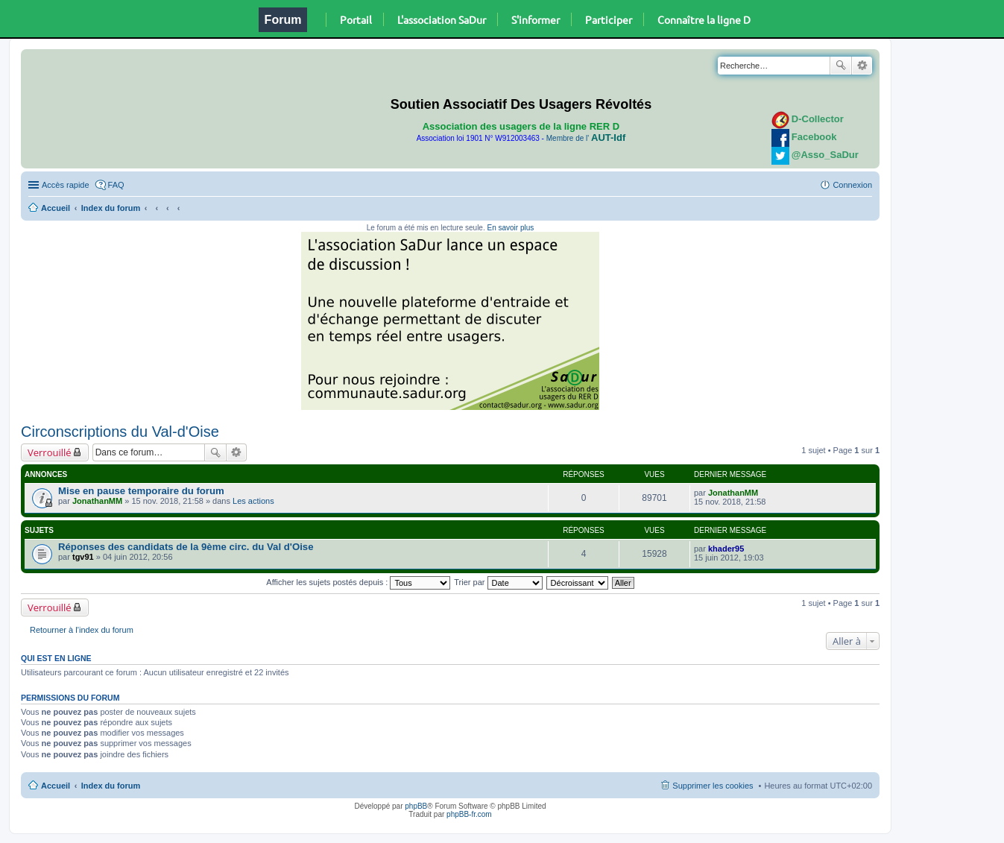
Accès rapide (65, 184)
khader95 (726, 548)
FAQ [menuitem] (116, 184)
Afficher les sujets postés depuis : (358, 582)
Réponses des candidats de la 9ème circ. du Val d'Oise (186, 546)
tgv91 (83, 556)
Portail (356, 19)
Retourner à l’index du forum (81, 629)
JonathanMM (97, 500)
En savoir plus (510, 228)
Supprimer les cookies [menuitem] (712, 785)
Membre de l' (585, 138)
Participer (608, 19)
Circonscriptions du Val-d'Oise (120, 431)
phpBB (416, 806)
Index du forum (110, 207)
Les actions (253, 500)
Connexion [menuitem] (852, 184)
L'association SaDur (441, 19)
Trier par (498, 582)
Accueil (55, 207)
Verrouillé (50, 452)
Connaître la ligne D (704, 19)
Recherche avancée (862, 66)
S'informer (535, 19)
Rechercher (841, 66)
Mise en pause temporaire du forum (141, 490)
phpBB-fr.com (469, 814)
